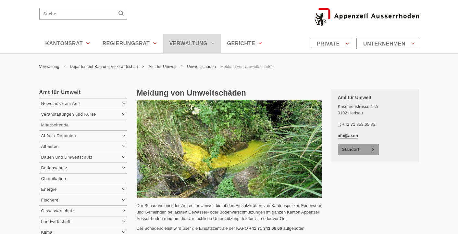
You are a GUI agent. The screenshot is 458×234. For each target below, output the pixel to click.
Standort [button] (350, 149)
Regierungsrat (129, 43)
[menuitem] (332, 43)
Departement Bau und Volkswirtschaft (107, 66)
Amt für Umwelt (166, 66)
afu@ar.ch (348, 135)
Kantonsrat (67, 43)
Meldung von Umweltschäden (247, 66)
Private (333, 43)
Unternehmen (389, 43)
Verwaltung (192, 43)
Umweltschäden (201, 66)
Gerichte (244, 43)
